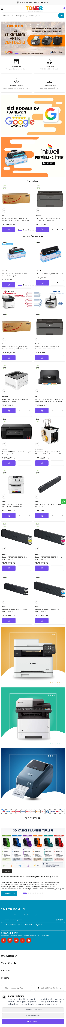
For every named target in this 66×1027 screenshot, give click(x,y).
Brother (38, 215)
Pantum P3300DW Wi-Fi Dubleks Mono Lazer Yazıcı (15, 400)
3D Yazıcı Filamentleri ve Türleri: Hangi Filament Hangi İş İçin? (29, 876)
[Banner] (16, 299)
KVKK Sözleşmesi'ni (12, 925)
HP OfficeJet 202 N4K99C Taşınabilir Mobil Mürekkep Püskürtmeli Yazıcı (49, 400)
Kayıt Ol (59, 920)
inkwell (4, 271)
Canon (4, 449)
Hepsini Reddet (33, 1015)
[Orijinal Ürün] (49, 65)
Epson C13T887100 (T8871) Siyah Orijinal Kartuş (14, 611)
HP (36, 396)
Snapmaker (39, 449)
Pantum (5, 396)
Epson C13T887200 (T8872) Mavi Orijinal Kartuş (47, 611)
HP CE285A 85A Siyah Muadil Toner (49, 274)
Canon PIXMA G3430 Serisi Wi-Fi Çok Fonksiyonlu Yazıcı (16, 453)
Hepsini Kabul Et (33, 1021)
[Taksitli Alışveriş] (49, 84)
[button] (13, 53)
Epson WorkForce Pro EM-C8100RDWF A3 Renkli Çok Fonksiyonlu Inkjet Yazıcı (12, 505)
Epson (4, 501)
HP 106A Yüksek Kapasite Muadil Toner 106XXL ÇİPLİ (14, 275)
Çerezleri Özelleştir (33, 1010)
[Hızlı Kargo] (16, 65)
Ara (61, 15)
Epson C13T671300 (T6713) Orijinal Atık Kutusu (48, 505)
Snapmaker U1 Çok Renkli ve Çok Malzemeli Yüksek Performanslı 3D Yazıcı (48, 453)
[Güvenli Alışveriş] (16, 84)
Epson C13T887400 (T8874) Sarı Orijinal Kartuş (14, 558)
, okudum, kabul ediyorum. (22, 925)
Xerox (4, 215)
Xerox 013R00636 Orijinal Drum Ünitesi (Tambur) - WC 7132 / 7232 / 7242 (15, 219)
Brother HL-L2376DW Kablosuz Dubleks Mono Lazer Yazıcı (48, 219)
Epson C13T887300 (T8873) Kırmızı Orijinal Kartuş (48, 558)
